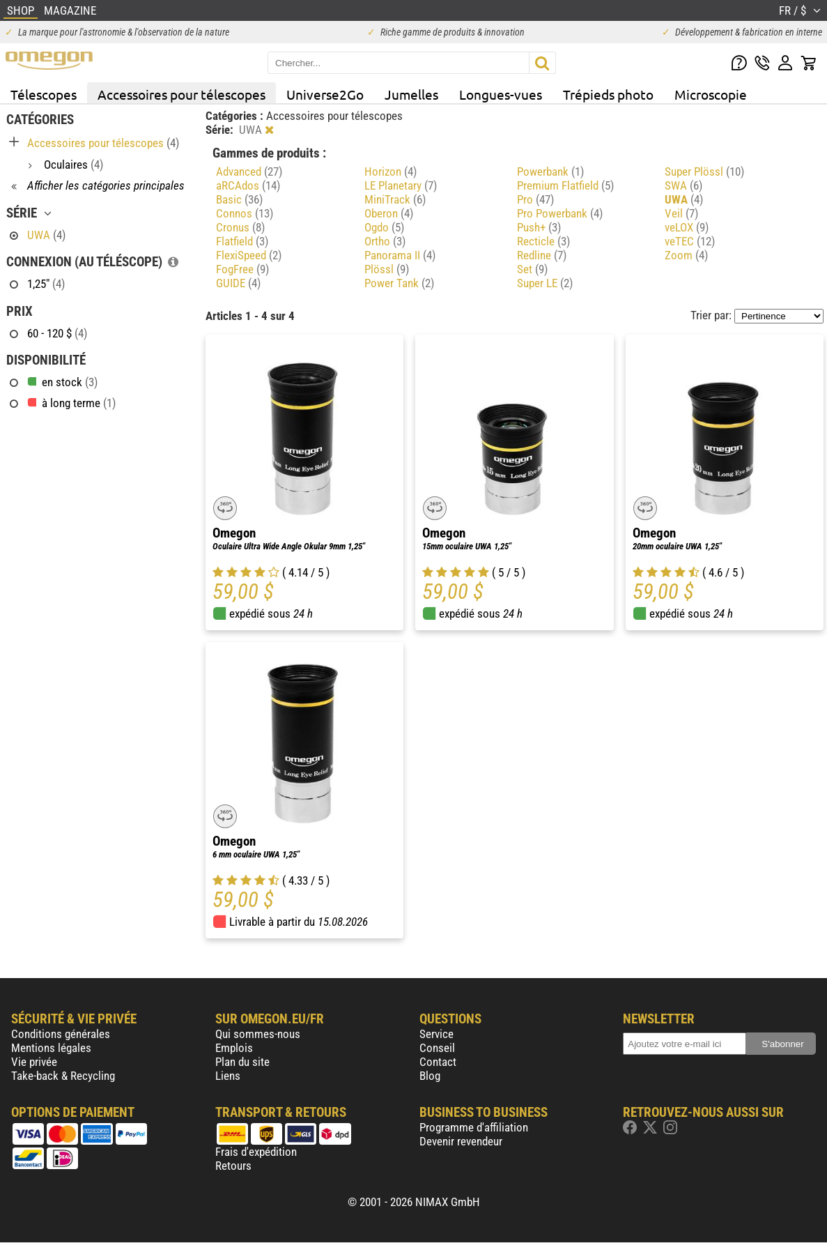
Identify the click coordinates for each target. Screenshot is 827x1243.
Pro (535, 199)
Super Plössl (704, 171)
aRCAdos (248, 185)
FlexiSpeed (248, 255)
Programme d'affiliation (473, 1127)
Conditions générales (60, 1034)
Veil (681, 213)
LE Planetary (400, 185)
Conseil (437, 1048)
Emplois (234, 1048)
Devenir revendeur (460, 1141)
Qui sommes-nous (257, 1034)
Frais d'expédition (256, 1152)
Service (436, 1034)
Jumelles (411, 94)
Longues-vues (500, 94)
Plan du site (242, 1062)
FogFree (242, 269)
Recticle (543, 241)
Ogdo (384, 227)
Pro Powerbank (560, 213)
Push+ (539, 227)
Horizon (390, 171)
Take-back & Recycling (63, 1076)
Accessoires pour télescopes (181, 94)
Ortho (384, 241)
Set (532, 269)
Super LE (545, 283)
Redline (541, 255)
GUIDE (238, 283)
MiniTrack (395, 199)
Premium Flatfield (565, 185)
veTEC (690, 241)
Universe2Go (325, 94)
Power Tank (399, 283)
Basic (239, 199)
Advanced (249, 171)
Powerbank (550, 171)
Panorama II (399, 255)
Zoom (686, 255)
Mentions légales (51, 1048)
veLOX (687, 227)
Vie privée (34, 1062)
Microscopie (710, 94)
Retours (233, 1166)
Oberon (388, 213)
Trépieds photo (608, 94)
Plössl (386, 269)
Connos (244, 213)
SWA (683, 185)
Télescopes (43, 94)
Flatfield (242, 241)
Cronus (240, 227)
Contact (437, 1062)
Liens (227, 1076)
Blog (429, 1076)
